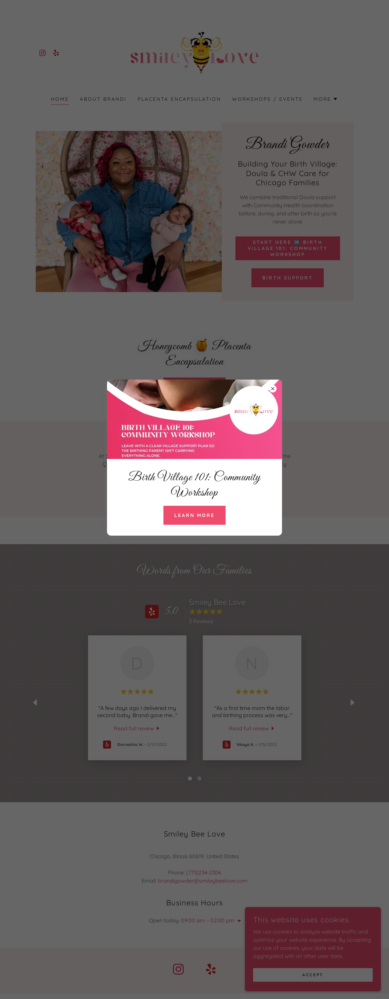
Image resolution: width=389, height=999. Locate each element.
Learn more (194, 515)
